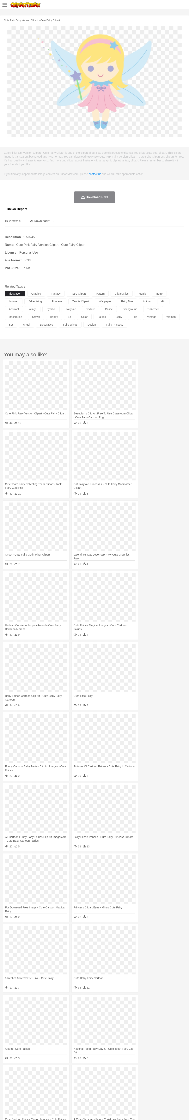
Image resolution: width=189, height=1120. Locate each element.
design (92, 324)
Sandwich (87, 1095)
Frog (118, 1077)
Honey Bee (128, 1077)
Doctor (80, 1083)
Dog (75, 1077)
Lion (148, 1077)
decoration (15, 316)
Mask (19, 1083)
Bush (164, 1072)
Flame (83, 1072)
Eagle (91, 1077)
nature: (8, 1071)
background (130, 309)
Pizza (142, 1095)
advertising (35, 301)
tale (134, 316)
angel (26, 324)
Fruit (69, 1095)
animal (147, 301)
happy (54, 316)
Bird (32, 1077)
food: (7, 1095)
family (44, 1083)
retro (159, 293)
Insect (140, 1077)
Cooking (170, 1095)
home (114, 1083)
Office (162, 1089)
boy (136, 1083)
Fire (75, 1072)
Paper (153, 1089)
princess (57, 301)
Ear (88, 1083)
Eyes (95, 1083)
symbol (51, 309)
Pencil (74, 1089)
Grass (103, 1072)
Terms (17, 1112)
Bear (25, 1077)
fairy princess (114, 324)
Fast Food (58, 1095)
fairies (102, 316)
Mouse (167, 1077)
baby (119, 316)
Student (20, 1089)
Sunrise (134, 1072)
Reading (64, 1089)
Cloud (172, 1072)
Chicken (59, 1077)
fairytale (71, 309)
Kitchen (123, 1095)
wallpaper (105, 301)
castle (109, 309)
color (84, 316)
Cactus (49, 1072)
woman (171, 316)
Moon (124, 1072)
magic (142, 293)
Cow (68, 1077)
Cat (50, 1077)
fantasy (56, 293)
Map (110, 1089)
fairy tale (127, 301)
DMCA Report (17, 209)
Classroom (51, 1089)
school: (9, 1089)
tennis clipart (80, 301)
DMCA (57, 1112)
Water (156, 1072)
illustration (15, 293)
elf (69, 316)
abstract (14, 309)
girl (163, 301)
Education (85, 1089)
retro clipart (78, 293)
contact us (95, 174)
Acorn (19, 1072)
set (11, 324)
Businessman (67, 1083)
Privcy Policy (31, 1112)
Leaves (39, 1072)
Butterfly (41, 1077)
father (143, 1083)
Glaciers (93, 1072)
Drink (48, 1095)
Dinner (133, 1095)
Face (161, 1083)
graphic (36, 293)
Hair (122, 1083)
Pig (175, 1077)
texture (90, 309)
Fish (110, 1077)
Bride (35, 1083)
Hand (178, 1083)
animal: (9, 1077)
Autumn (29, 1072)
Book (40, 1089)
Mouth (153, 1083)
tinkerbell (153, 309)
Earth (68, 1072)
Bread (160, 1095)
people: (9, 1083)
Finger (170, 1083)
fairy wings (70, 324)
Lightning (114, 1072)
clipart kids (122, 293)
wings (32, 309)
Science (143, 1089)
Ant (18, 1077)
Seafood (99, 1095)
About (7, 1112)
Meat (76, 1095)
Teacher (31, 1089)
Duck (82, 1077)
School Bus (99, 1089)
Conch (59, 1072)
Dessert (39, 1095)
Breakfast (19, 1095)
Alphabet (172, 1089)
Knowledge (120, 1089)
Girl (129, 1083)
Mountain (145, 1072)
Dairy (29, 1095)
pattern (100, 293)
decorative (46, 324)
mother (53, 1083)
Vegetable (111, 1095)
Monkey (157, 1077)
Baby (27, 1083)
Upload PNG (72, 1112)
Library (132, 1089)
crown (36, 316)
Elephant (101, 1077)
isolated (13, 301)
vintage (151, 316)
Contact (46, 1112)
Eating (150, 1095)
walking (105, 1083)
